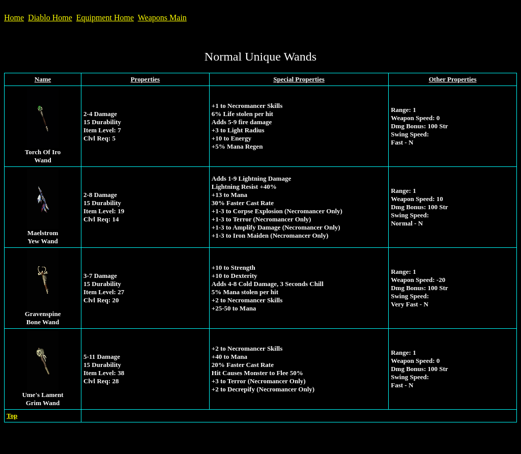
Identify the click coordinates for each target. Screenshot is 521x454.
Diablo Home (50, 17)
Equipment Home (105, 17)
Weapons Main (162, 17)
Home (14, 17)
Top (12, 415)
